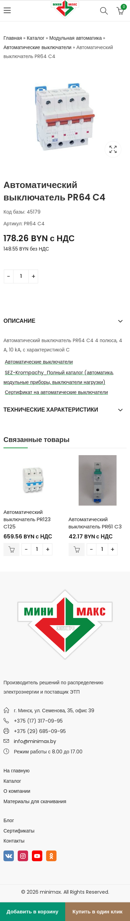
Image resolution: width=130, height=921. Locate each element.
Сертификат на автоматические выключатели (56, 392)
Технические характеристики (50, 410)
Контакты (13, 840)
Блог (8, 820)
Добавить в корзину (32, 911)
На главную (16, 770)
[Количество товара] (21, 276)
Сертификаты (18, 830)
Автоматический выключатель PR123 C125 (27, 519)
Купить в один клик (97, 911)
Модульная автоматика (75, 38)
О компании (16, 791)
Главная (12, 38)
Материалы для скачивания (34, 801)
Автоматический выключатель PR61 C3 (95, 523)
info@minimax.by (35, 741)
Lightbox (113, 149)
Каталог (35, 38)
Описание (19, 321)
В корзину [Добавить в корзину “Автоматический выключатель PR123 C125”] (11, 549)
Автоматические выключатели (37, 47)
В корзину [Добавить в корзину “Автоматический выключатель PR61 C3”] (77, 549)
